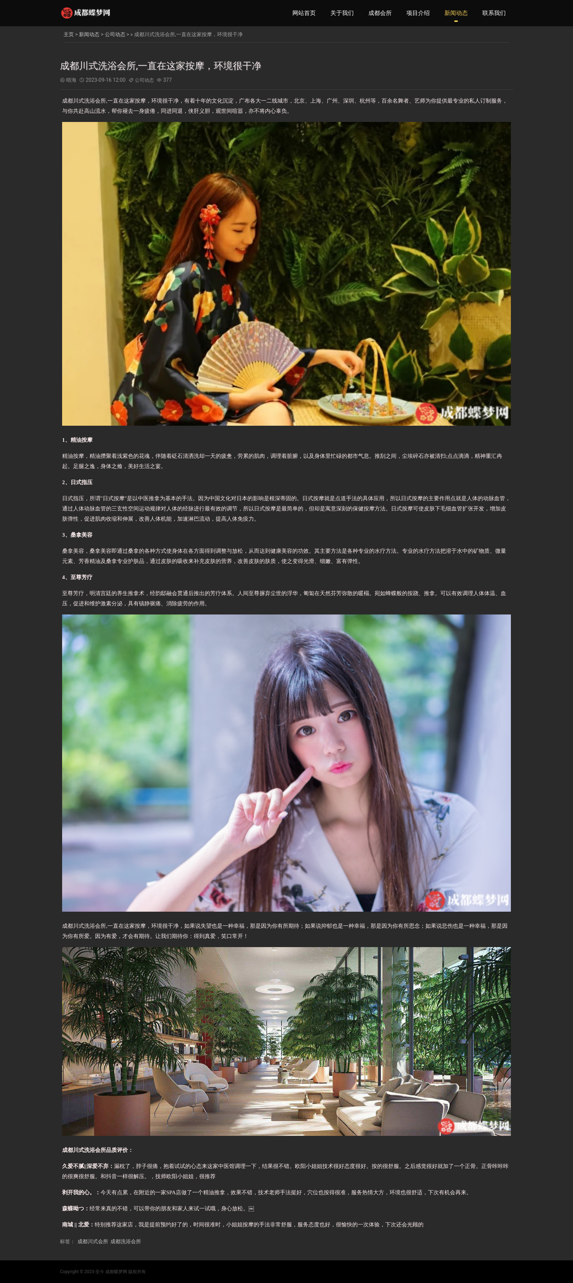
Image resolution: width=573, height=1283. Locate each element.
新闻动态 (456, 12)
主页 (69, 34)
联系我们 (494, 12)
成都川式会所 (92, 1241)
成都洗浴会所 (125, 1241)
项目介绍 (418, 12)
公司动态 (115, 34)
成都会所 (380, 12)
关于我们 (342, 12)
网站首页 (304, 12)
